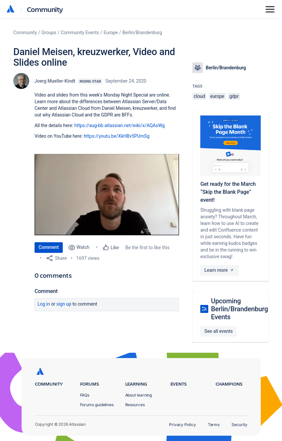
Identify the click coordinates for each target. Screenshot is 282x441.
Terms (214, 424)
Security (239, 424)
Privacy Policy (182, 424)
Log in (44, 304)
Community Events (80, 32)
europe (217, 96)
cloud (199, 96)
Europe (111, 32)
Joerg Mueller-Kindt (55, 81)
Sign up (63, 304)
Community (45, 9)
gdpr (234, 96)
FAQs (85, 395)
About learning (138, 395)
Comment (49, 247)
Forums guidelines (97, 404)
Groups (49, 32)
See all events (218, 331)
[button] (107, 194)
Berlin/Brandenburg (142, 32)
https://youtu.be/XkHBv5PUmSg (116, 136)
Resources (135, 404)
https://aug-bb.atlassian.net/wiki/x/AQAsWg (119, 125)
